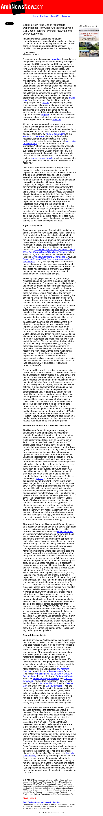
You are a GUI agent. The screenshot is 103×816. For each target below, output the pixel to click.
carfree (39, 478)
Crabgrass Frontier (65, 676)
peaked (45, 102)
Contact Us (55, 16)
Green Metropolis (54, 686)
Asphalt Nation (56, 671)
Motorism (56, 59)
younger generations (55, 134)
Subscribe (66, 16)
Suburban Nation (47, 683)
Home (35, 16)
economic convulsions (33, 136)
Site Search (44, 16)
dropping (45, 115)
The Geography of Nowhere (46, 678)
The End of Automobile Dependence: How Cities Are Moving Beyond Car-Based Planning (49, 250)
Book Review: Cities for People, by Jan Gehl (41, 802)
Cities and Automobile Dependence (48, 257)
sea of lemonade (65, 531)
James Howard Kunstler (42, 158)
